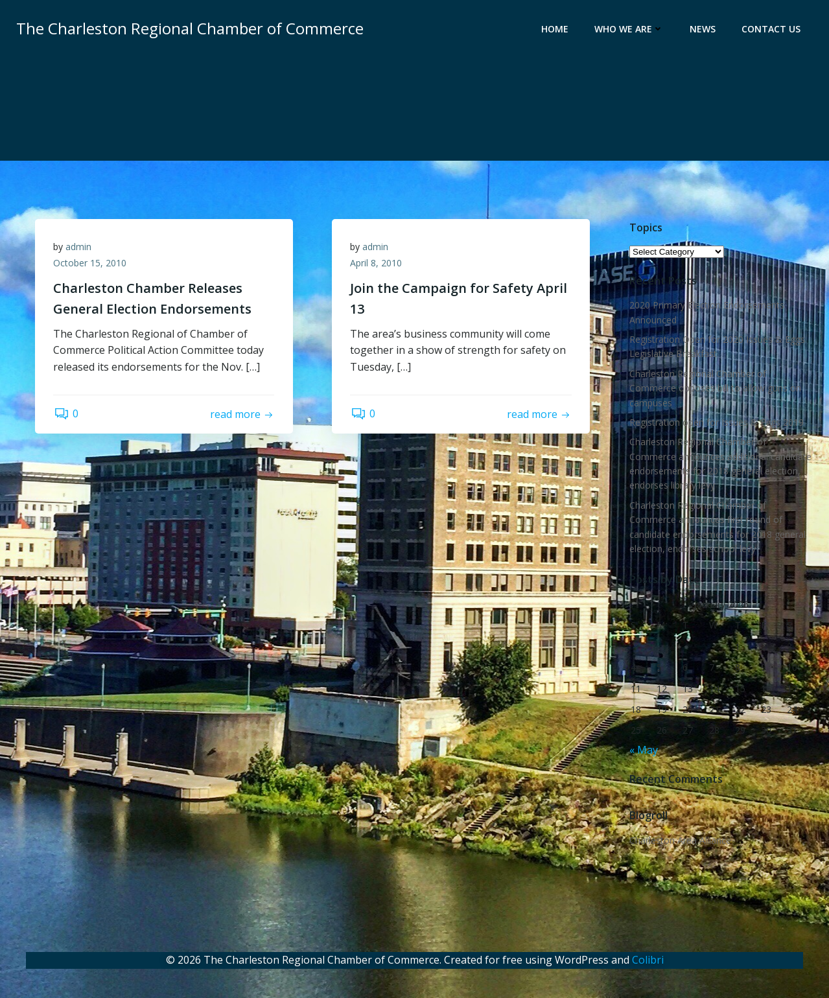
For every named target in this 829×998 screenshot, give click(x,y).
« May (643, 750)
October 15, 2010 (91, 265)
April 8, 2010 (377, 265)
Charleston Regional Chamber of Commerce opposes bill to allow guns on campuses (714, 388)
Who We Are (629, 29)
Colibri (648, 960)
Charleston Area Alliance (679, 840)
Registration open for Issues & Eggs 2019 (716, 423)
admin (80, 248)
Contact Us (771, 29)
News (703, 29)
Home (555, 29)
